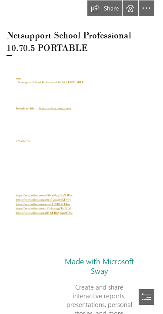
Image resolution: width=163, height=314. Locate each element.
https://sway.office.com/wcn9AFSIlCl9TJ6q (43, 204)
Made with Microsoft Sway (99, 266)
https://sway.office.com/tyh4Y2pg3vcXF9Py (43, 200)
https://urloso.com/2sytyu (55, 109)
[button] (104, 8)
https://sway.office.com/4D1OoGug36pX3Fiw (44, 196)
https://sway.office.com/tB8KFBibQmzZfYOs (44, 213)
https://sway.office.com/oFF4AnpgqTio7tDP (43, 209)
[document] (81, 157)
